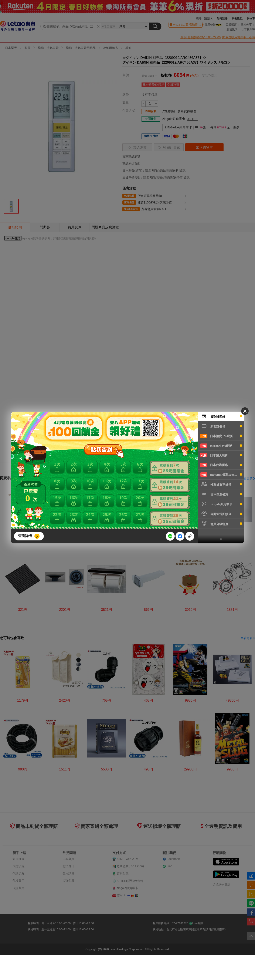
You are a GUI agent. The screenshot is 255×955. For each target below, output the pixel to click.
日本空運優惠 (221, 494)
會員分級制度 (221, 524)
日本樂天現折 (221, 455)
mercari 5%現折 (221, 445)
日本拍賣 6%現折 (221, 436)
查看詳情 (25, 536)
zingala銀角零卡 (221, 504)
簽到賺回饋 (221, 416)
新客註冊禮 (221, 426)
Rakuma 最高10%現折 (221, 474)
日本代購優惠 (221, 465)
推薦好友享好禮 (221, 484)
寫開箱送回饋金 (221, 514)
